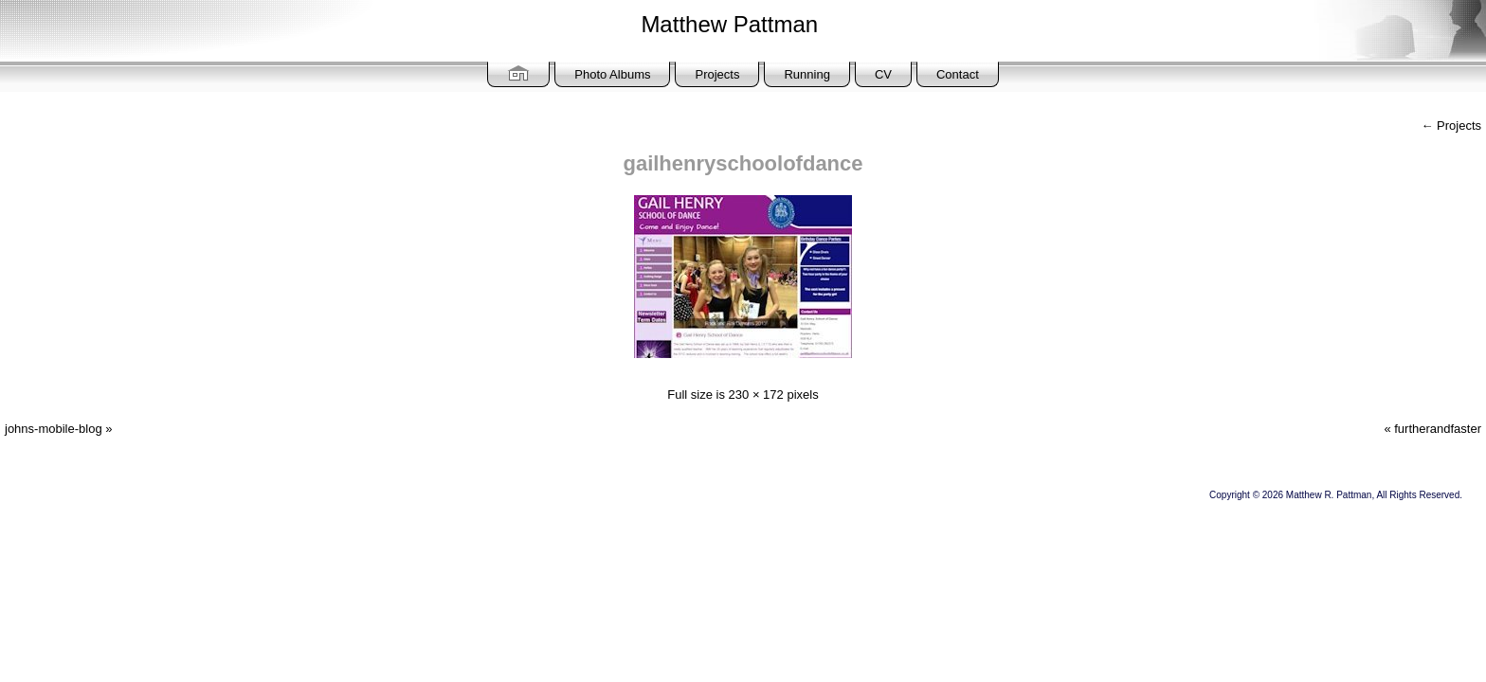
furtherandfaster (1437, 429)
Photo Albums (612, 74)
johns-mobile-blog (53, 429)
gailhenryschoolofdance (742, 163)
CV (883, 74)
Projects (717, 74)
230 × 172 (756, 394)
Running (806, 74)
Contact (957, 74)
